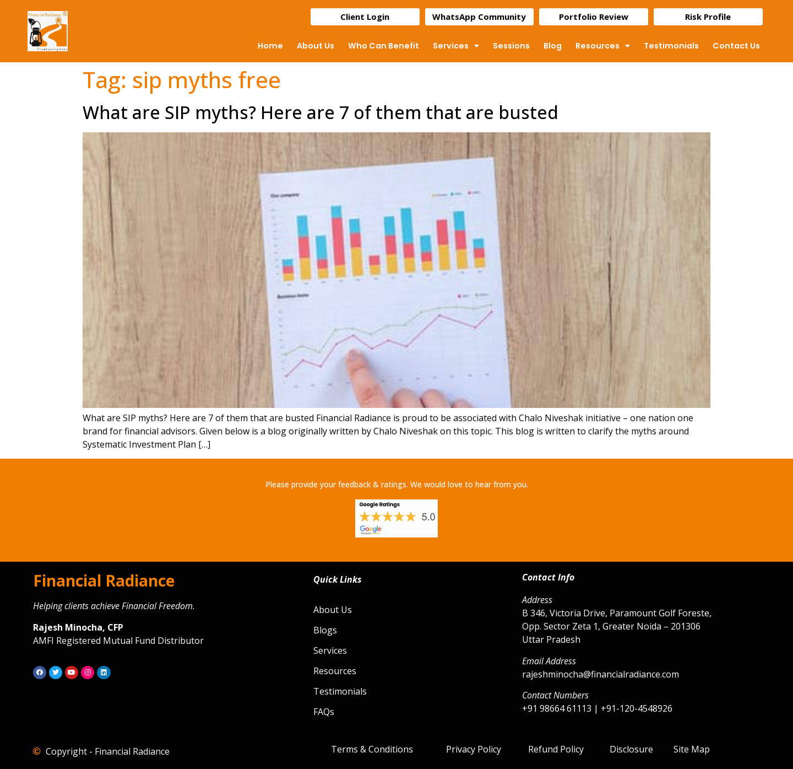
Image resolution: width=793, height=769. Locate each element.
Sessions (511, 45)
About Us (315, 45)
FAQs (323, 712)
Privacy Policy (473, 749)
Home (270, 45)
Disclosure (631, 749)
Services (456, 45)
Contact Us (736, 45)
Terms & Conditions (372, 749)
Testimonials (671, 45)
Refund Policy (556, 749)
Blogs (325, 630)
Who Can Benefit (383, 45)
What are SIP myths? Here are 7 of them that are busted (320, 112)
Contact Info (548, 577)
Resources (602, 45)
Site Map (691, 749)
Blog (553, 45)
